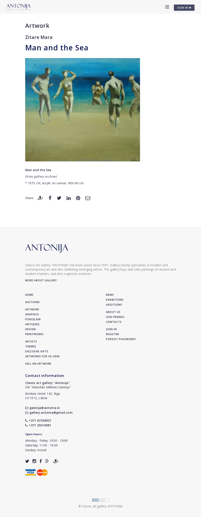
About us (113, 312)
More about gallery (41, 280)
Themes (30, 346)
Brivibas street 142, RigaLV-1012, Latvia (42, 396)
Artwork (37, 25)
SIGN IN (184, 7)
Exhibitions (115, 300)
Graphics (32, 314)
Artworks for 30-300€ (42, 356)
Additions (114, 304)
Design (30, 329)
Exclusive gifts (36, 351)
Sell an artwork (38, 363)
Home (29, 295)
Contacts (114, 322)
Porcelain (33, 319)
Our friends (115, 317)
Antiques (32, 324)
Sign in (111, 329)
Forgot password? (121, 339)
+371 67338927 (38, 420)
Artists (31, 341)
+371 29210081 (38, 425)
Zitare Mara (39, 37)
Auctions (32, 302)
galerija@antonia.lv (42, 408)
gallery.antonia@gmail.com (49, 412)
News (110, 295)
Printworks (34, 334)
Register (112, 334)
